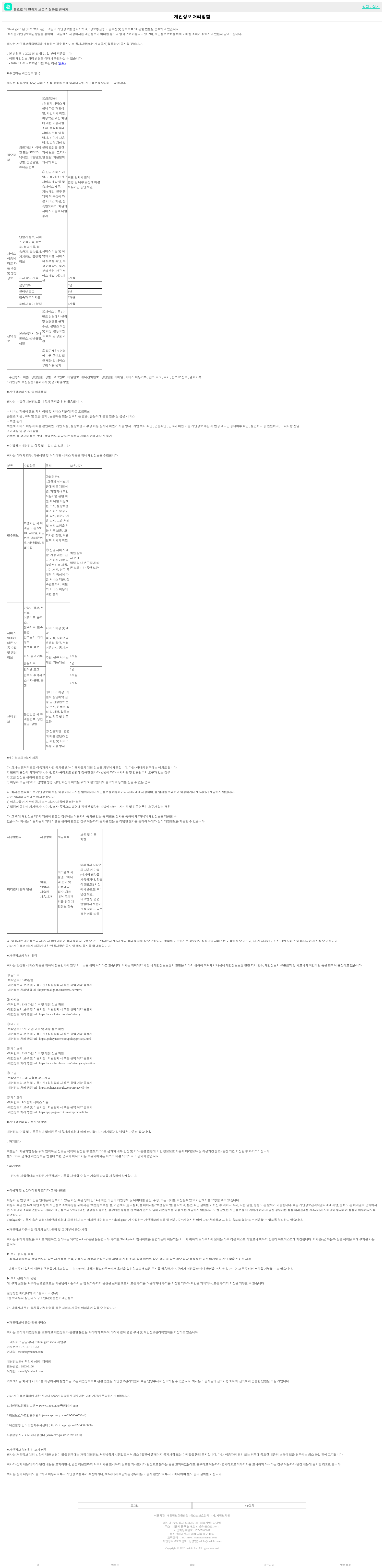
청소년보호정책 (199, 1515)
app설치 (249, 1505)
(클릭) (62, 63)
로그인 (135, 1505)
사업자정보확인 (220, 1515)
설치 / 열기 (371, 7)
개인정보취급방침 (177, 1515)
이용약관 (159, 1515)
